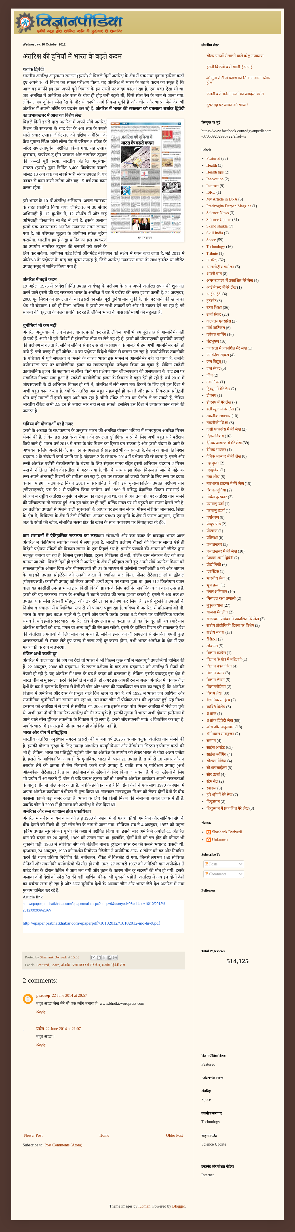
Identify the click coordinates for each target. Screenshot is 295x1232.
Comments (215, 874)
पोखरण (212, 531)
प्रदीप (40, 1029)
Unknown (220, 840)
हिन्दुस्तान (213, 801)
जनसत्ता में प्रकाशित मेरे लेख (226, 348)
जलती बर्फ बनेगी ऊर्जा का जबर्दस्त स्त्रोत (235, 94)
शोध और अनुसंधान (220, 727)
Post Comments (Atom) (63, 1145)
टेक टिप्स (213, 382)
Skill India (214, 233)
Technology (215, 247)
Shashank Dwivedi (227, 832)
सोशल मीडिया (216, 761)
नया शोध (213, 477)
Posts (211, 864)
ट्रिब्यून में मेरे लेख (218, 389)
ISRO (211, 192)
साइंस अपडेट (215, 747)
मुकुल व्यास (214, 605)
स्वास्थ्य (211, 788)
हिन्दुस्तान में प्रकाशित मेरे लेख (227, 808)
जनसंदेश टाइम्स (217, 355)
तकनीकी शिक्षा (217, 423)
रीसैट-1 (211, 639)
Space (55, 965)
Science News (217, 213)
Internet (212, 186)
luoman (144, 1206)
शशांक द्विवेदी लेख (113, 965)
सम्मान (211, 741)
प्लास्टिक (212, 571)
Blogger (178, 1206)
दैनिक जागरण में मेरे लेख (224, 443)
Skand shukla (217, 226)
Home (104, 1135)
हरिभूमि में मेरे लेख (219, 795)
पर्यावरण (212, 517)
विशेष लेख (214, 693)
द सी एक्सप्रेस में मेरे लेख (223, 429)
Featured (42, 965)
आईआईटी (214, 294)
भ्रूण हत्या (213, 585)
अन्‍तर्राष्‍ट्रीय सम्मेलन (220, 267)
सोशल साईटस (216, 768)
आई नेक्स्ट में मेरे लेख (221, 287)
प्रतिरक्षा (212, 538)
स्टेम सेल (212, 781)
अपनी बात (214, 274)
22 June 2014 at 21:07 (63, 1029)
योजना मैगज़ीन (217, 612)
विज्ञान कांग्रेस (216, 653)
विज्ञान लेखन (215, 680)
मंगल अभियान (216, 592)
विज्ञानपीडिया (216, 687)
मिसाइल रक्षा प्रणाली (221, 598)
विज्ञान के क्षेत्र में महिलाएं (224, 659)
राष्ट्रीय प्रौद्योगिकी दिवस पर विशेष (230, 625)
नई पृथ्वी (212, 463)
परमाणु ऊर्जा (215, 510)
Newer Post (33, 1135)
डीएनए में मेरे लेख (218, 402)
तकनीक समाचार (218, 416)
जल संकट (213, 368)
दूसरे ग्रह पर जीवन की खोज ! (227, 105)
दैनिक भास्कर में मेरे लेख (223, 456)
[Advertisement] (236, 1009)
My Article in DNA (221, 199)
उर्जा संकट (214, 314)
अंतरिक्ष (66, 965)
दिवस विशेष (215, 436)
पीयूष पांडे (213, 524)
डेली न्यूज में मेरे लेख (220, 409)
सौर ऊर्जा (213, 774)
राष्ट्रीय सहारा (215, 632)
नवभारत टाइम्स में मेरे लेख (225, 483)
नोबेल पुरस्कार (216, 497)
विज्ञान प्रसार (215, 673)
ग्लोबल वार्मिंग (216, 334)
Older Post (174, 1135)
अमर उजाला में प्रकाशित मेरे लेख (229, 280)
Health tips (215, 172)
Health (211, 165)
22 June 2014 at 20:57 (69, 995)
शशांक (211, 714)
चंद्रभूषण (212, 341)
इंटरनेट (211, 301)
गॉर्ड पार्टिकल (215, 328)
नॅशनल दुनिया (216, 490)
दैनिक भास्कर (216, 450)
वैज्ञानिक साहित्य (218, 700)
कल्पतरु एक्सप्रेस (218, 321)
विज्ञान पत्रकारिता (219, 666)
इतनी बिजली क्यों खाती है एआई (229, 67)
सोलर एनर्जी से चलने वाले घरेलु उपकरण (235, 56)
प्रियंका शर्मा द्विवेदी (219, 558)
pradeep (43, 995)
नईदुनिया (213, 470)
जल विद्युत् (213, 361)
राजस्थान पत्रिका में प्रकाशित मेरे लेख (232, 619)
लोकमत (212, 646)
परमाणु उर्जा (215, 504)
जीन (209, 375)
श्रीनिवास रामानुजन (220, 734)
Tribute (212, 253)
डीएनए (211, 395)
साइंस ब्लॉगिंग (216, 754)
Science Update (218, 220)
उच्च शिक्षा (214, 307)
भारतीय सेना (215, 578)
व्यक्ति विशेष (216, 707)
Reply (41, 1011)
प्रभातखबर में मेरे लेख (86, 965)
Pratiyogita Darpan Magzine (229, 206)
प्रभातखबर (214, 544)
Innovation (215, 179)
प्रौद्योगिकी (213, 565)
